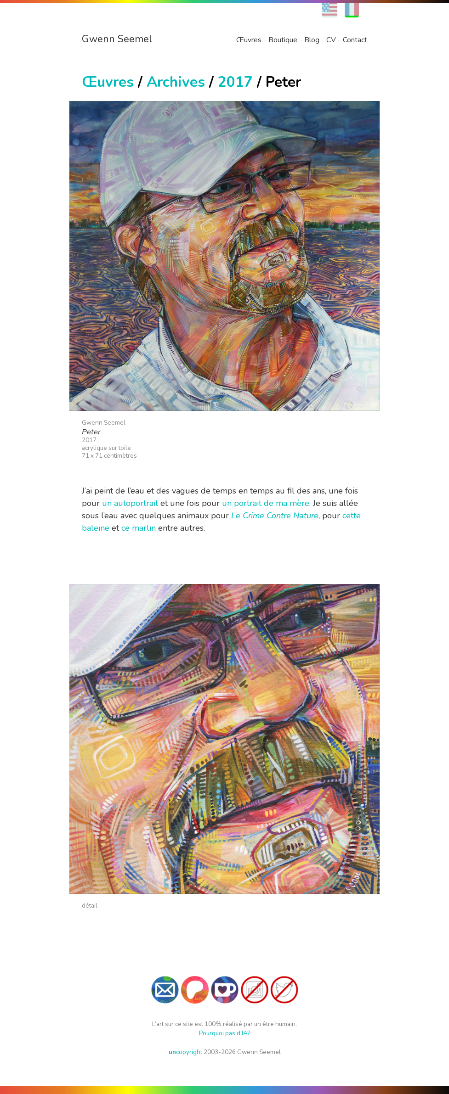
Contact (355, 40)
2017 (235, 82)
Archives (176, 82)
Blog (311, 40)
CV (331, 40)
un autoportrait (130, 503)
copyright (185, 1052)
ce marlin (138, 527)
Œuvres (248, 40)
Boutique (282, 40)
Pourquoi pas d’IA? (224, 1033)
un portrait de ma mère (265, 503)
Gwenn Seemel (117, 39)
